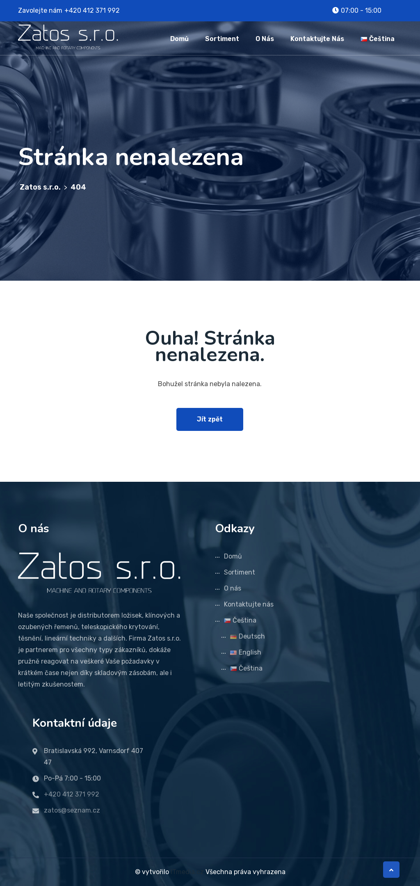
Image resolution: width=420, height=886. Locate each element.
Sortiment (222, 39)
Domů (179, 39)
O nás (265, 39)
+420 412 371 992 (92, 10)
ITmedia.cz (187, 872)
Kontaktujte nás (317, 39)
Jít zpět (210, 419)
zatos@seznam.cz (72, 810)
